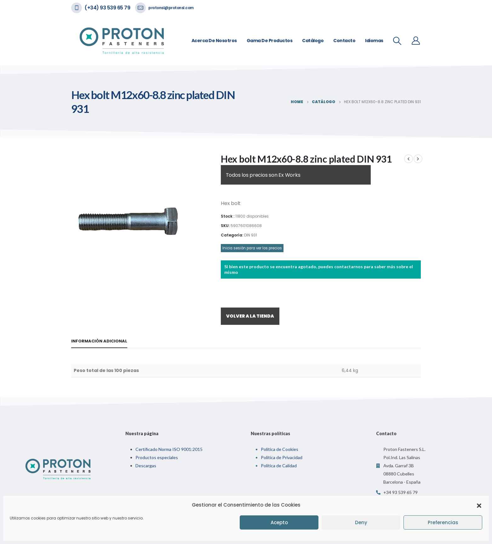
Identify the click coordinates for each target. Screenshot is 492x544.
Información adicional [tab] (99, 341)
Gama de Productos (270, 40)
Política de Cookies (279, 449)
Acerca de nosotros (214, 40)
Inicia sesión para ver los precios (252, 248)
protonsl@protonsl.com (171, 7)
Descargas (145, 465)
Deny (361, 522)
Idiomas (374, 40)
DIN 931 (250, 235)
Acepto (279, 522)
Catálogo (312, 40)
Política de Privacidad (281, 457)
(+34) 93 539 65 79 (107, 7)
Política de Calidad (279, 465)
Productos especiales (156, 457)
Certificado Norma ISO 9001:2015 (169, 449)
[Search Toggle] (397, 41)
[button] (479, 505)
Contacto (344, 40)
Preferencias (443, 522)
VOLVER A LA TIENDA (250, 316)
